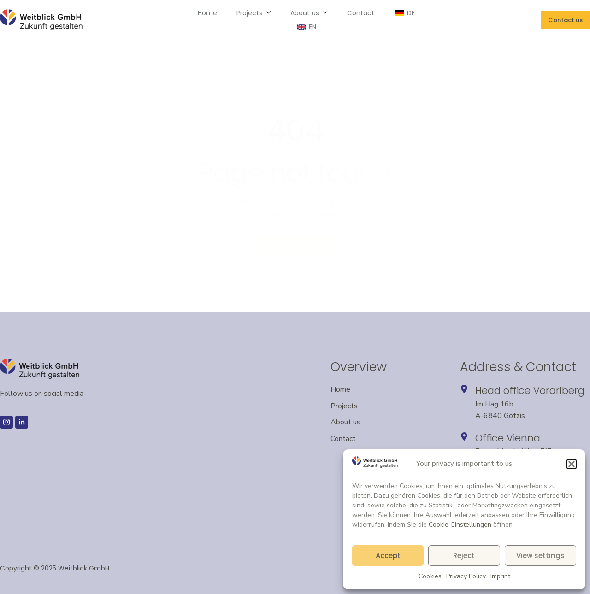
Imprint (500, 576)
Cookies (430, 576)
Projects (234, 20)
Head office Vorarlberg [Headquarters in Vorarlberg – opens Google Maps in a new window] (529, 390)
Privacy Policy (466, 576)
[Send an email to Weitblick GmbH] (565, 20)
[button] (571, 464)
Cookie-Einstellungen (460, 524)
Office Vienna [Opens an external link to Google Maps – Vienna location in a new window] (507, 438)
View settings (540, 555)
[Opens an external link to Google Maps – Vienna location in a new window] (464, 436)
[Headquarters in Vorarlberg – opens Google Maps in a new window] (464, 389)
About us (287, 20)
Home (188, 19)
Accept (388, 555)
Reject (464, 555)
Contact (338, 19)
